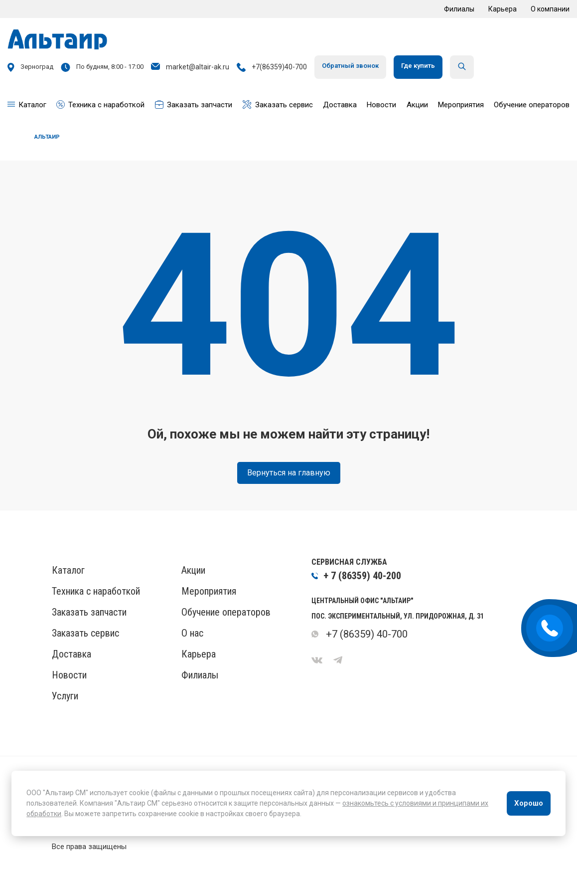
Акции (193, 570)
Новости (69, 675)
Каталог (68, 570)
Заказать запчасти (89, 612)
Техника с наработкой (96, 591)
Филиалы (459, 9)
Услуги (65, 696)
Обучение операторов (226, 612)
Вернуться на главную (288, 472)
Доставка (71, 654)
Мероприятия (208, 591)
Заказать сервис (85, 633)
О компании (550, 9)
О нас (192, 633)
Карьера (502, 9)
